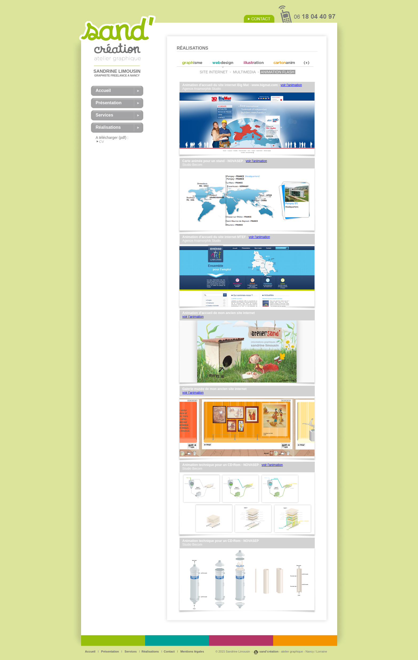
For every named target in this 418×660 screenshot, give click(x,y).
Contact (169, 651)
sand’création (268, 651)
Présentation (109, 651)
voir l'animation (291, 85)
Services (130, 651)
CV (101, 142)
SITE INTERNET (214, 72)
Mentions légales (192, 651)
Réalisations (150, 651)
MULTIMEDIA (244, 72)
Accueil (90, 651)
